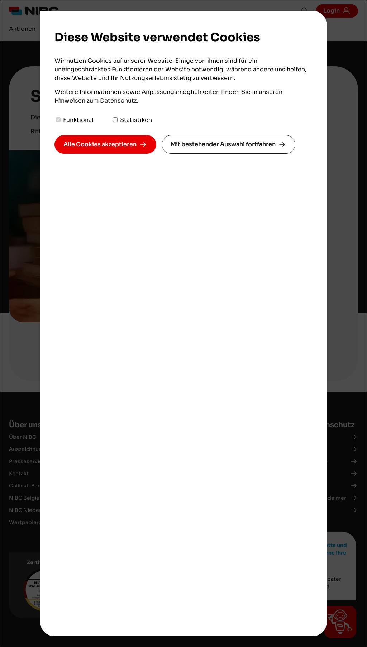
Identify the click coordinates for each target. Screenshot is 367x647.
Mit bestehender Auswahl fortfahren (223, 144)
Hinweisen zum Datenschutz (95, 100)
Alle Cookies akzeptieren (100, 144)
